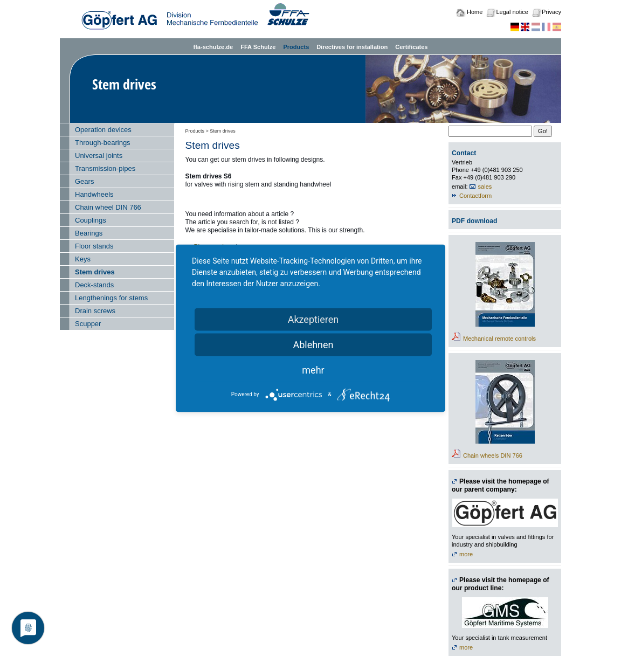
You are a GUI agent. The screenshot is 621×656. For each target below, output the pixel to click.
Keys (83, 259)
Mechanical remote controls (499, 338)
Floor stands (94, 246)
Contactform (475, 195)
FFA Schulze (257, 47)
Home (474, 12)
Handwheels (94, 194)
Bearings (88, 233)
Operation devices (103, 130)
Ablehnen (313, 344)
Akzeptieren (313, 318)
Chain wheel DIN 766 (108, 207)
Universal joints (98, 155)
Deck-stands (94, 285)
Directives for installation (352, 47)
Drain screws (95, 311)
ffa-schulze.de (213, 47)
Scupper (88, 324)
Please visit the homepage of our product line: (500, 584)
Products (296, 47)
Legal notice (512, 12)
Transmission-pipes (105, 168)
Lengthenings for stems (111, 298)
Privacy (551, 12)
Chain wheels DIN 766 (492, 455)
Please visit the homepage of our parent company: (500, 485)
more (466, 554)
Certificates (411, 47)
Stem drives (95, 272)
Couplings (90, 220)
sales (485, 186)
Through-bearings (102, 143)
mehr (313, 369)
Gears (84, 181)
